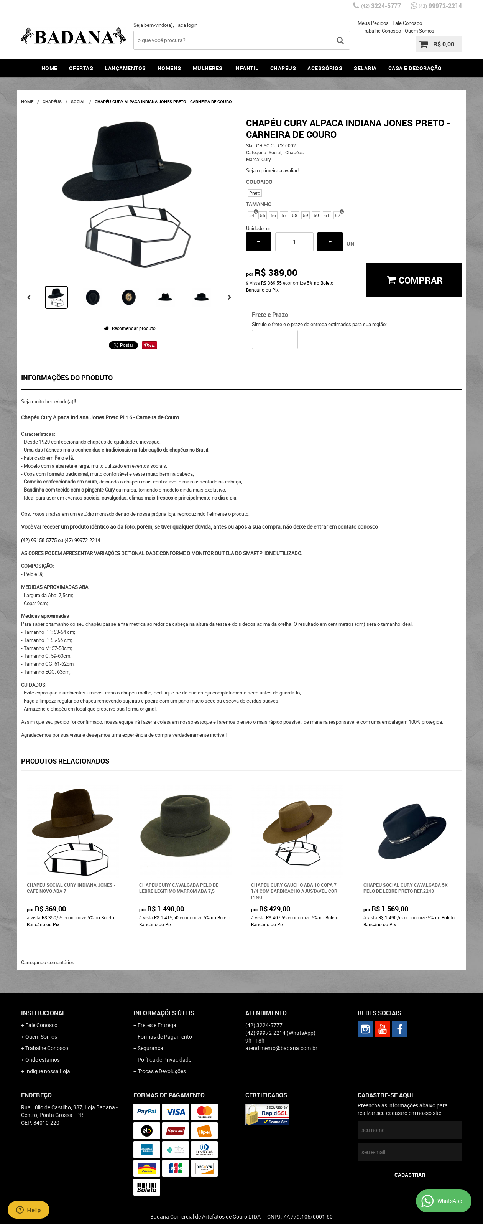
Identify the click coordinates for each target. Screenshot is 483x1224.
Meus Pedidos (373, 23)
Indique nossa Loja (47, 1071)
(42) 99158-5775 (39, 540)
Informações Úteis (163, 1013)
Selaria (365, 68)
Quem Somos (419, 30)
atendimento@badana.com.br (281, 1048)
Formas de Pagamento (165, 1036)
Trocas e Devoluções (162, 1071)
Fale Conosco (407, 23)
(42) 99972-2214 (82, 540)
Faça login (186, 24)
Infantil (246, 68)
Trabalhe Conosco (381, 30)
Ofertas (81, 68)
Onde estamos (42, 1059)
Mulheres (208, 68)
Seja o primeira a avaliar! (272, 170)
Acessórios (324, 68)
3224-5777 (381, 6)
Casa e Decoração (415, 68)
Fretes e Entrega (157, 1025)
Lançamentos (125, 68)
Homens (169, 68)
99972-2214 (440, 6)
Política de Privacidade (164, 1059)
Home (49, 68)
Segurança (150, 1048)
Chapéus (283, 68)
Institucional (43, 1013)
